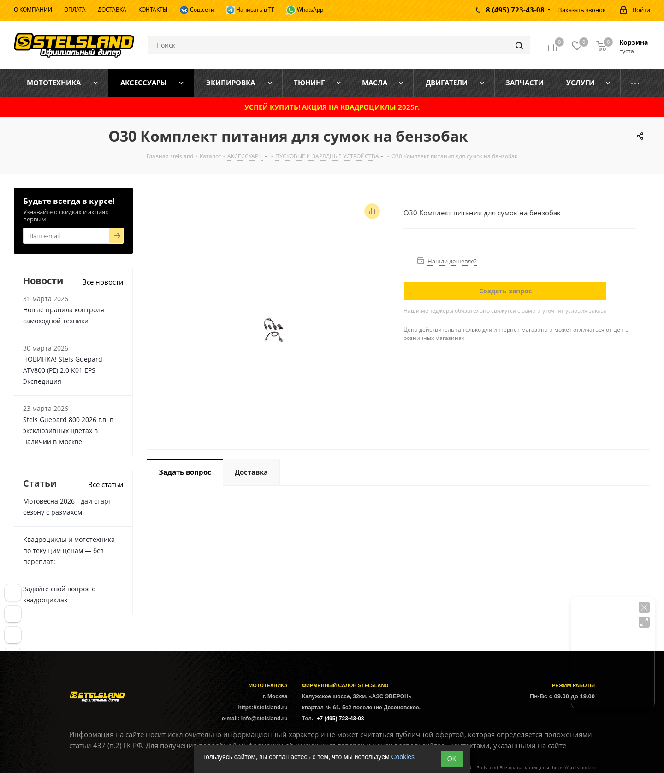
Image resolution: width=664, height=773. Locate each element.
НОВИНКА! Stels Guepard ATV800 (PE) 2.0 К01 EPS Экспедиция (62, 370)
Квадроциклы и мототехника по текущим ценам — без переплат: (69, 550)
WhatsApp (304, 10)
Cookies (403, 757)
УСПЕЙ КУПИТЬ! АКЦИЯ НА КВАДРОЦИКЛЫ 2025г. (332, 107)
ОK (451, 758)
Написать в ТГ (250, 10)
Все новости (103, 281)
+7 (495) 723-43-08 (340, 718)
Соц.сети (196, 10)
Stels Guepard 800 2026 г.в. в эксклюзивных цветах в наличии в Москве (68, 430)
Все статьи (106, 484)
